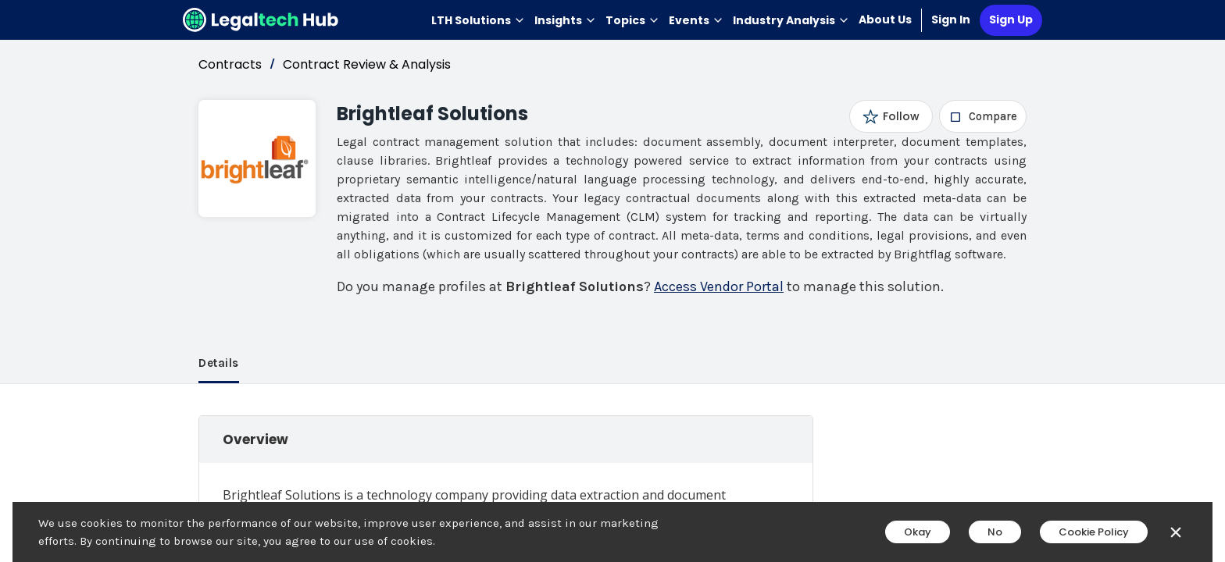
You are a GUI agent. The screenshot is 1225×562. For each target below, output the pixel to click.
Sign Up (1011, 19)
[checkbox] (983, 116)
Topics (632, 20)
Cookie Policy (1094, 532)
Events (696, 20)
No (995, 532)
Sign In (950, 19)
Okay (917, 532)
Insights (565, 20)
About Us (885, 19)
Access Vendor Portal (719, 286)
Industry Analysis (791, 20)
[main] (612, 281)
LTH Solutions (478, 20)
